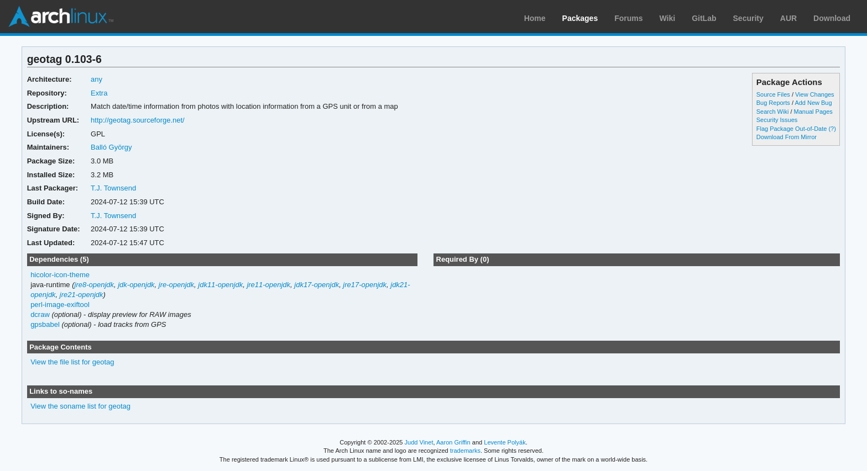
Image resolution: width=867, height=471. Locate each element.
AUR (788, 18)
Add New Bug (813, 102)
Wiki (668, 18)
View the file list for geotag (72, 362)
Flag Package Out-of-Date (791, 128)
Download (831, 18)
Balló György (111, 147)
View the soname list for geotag (80, 406)
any (96, 79)
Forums (628, 18)
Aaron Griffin (453, 442)
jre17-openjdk (365, 285)
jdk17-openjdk (316, 285)
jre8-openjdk (94, 285)
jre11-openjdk (268, 285)
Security (748, 18)
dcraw (40, 314)
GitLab (704, 18)
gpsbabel (45, 324)
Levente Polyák (504, 442)
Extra (99, 93)
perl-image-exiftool (60, 304)
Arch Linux (60, 17)
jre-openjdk (176, 285)
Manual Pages (813, 111)
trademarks (465, 450)
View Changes (814, 94)
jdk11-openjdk (220, 285)
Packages (580, 18)
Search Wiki (772, 111)
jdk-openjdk (136, 285)
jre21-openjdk (81, 294)
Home (535, 18)
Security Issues (776, 120)
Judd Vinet (419, 442)
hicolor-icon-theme (60, 275)
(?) (831, 128)
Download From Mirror (786, 137)
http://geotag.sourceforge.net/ (138, 120)
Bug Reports (773, 102)
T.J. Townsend (113, 188)
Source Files (773, 94)
